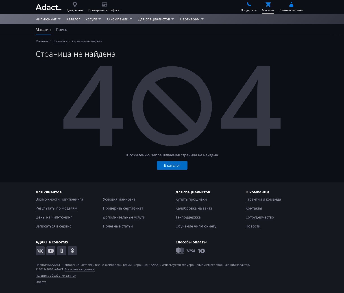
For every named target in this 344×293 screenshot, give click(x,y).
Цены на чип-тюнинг (54, 217)
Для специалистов (156, 19)
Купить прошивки (191, 199)
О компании (120, 19)
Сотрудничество (260, 217)
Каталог (73, 19)
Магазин (43, 29)
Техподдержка (188, 217)
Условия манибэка (119, 199)
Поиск (61, 29)
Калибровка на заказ (194, 208)
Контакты (254, 208)
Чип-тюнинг (48, 19)
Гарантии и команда (263, 199)
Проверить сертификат (123, 208)
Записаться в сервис (53, 226)
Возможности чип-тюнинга (59, 199)
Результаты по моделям (56, 208)
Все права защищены (80, 269)
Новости (253, 226)
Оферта (41, 282)
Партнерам (192, 19)
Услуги (93, 19)
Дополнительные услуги (124, 217)
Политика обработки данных (56, 275)
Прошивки (59, 41)
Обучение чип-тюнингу (196, 226)
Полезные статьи (118, 226)
